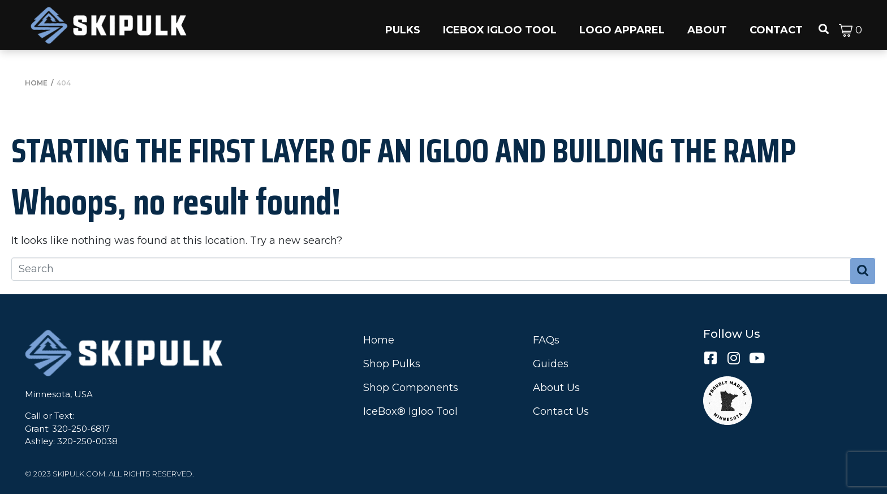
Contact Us (561, 411)
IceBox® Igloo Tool (410, 411)
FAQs (546, 340)
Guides (551, 364)
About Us (556, 387)
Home (378, 340)
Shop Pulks (391, 364)
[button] (403, 24)
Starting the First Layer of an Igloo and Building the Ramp (403, 150)
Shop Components (410, 387)
